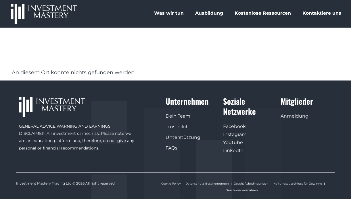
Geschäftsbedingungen (251, 183)
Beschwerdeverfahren (242, 189)
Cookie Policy (171, 183)
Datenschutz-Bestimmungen (207, 183)
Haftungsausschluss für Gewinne (297, 183)
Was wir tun (169, 13)
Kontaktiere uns (321, 13)
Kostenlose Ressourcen (263, 13)
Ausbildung (209, 13)
